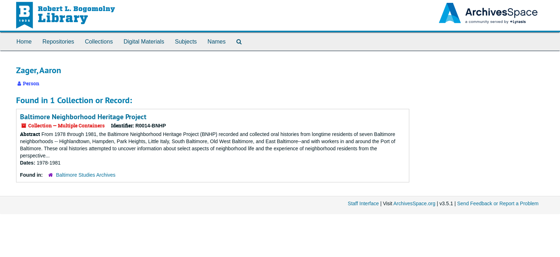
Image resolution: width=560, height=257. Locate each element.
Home (24, 42)
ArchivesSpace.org (414, 203)
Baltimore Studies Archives (86, 175)
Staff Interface (363, 203)
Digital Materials (144, 42)
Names (217, 42)
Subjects (186, 42)
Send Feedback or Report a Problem (498, 203)
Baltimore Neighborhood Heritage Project (83, 116)
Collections (99, 42)
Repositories (58, 42)
